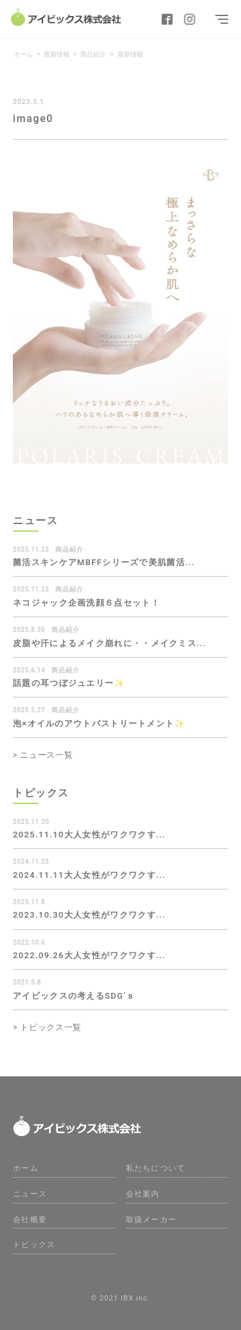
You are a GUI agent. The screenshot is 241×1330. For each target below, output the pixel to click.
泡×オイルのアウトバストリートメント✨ (99, 723)
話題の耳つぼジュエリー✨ (69, 683)
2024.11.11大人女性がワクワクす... (89, 875)
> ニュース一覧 (43, 755)
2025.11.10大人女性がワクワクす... (89, 834)
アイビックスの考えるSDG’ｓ (74, 996)
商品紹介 (69, 549)
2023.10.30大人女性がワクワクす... (89, 915)
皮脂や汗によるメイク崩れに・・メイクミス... (109, 643)
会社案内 (143, 1193)
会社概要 (30, 1219)
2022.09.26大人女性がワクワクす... (89, 955)
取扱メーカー (151, 1219)
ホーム (26, 1168)
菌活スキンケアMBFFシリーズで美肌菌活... (104, 562)
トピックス (34, 1244)
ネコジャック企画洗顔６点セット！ (86, 603)
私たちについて (156, 1168)
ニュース (30, 1193)
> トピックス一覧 (47, 1027)
